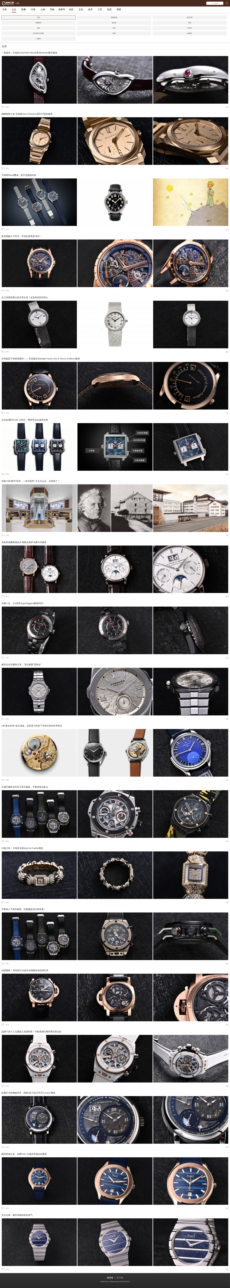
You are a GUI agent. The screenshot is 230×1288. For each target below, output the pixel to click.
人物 (42, 9)
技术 (90, 9)
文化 (81, 9)
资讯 (4, 9)
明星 (119, 9)
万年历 (189, 28)
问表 (114, 33)
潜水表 (114, 23)
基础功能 (114, 17)
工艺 (100, 9)
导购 (52, 9)
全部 (38, 17)
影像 (23, 9)
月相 (189, 23)
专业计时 (190, 17)
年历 (114, 28)
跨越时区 (38, 23)
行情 (33, 9)
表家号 (61, 9)
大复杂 (38, 38)
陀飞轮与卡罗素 (38, 33)
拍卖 (109, 9)
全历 (38, 28)
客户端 (120, 1277)
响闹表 (189, 33)
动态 (71, 9)
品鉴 (14, 9)
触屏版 (110, 1277)
